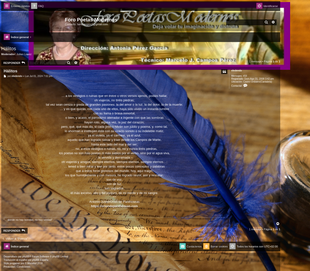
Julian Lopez (24, 54)
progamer (15, 263)
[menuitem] (37, 6)
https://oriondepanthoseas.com (114, 206)
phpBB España (40, 260)
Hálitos (8, 48)
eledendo (236, 70)
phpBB (26, 256)
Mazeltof (32, 263)
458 (245, 76)
